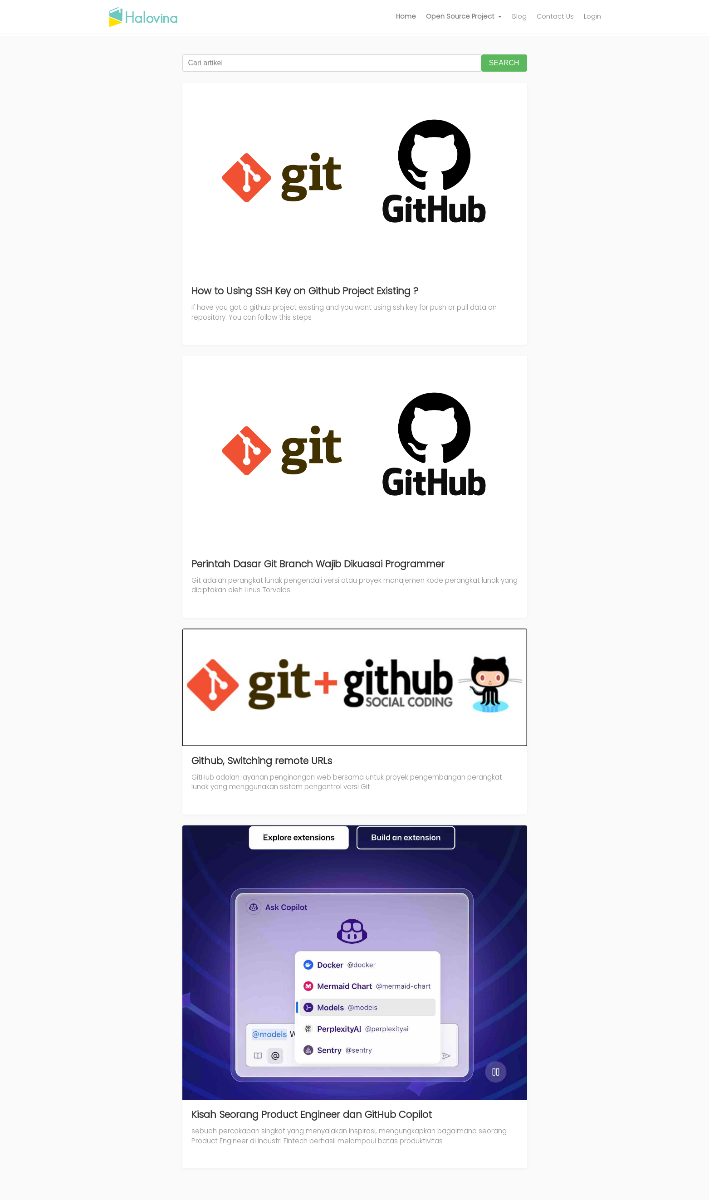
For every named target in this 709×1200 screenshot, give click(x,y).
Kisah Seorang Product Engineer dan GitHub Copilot (311, 1114)
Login (592, 16)
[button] (464, 17)
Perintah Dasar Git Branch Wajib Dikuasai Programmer (318, 564)
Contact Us (555, 16)
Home (406, 16)
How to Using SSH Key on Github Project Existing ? (304, 291)
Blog (519, 16)
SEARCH (504, 63)
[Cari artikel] (331, 63)
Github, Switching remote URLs (261, 760)
